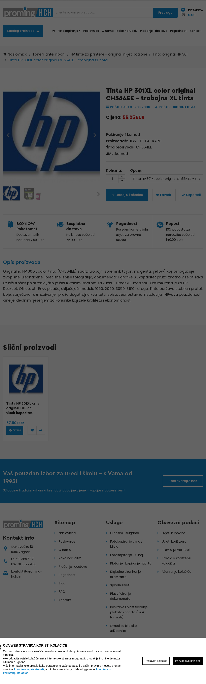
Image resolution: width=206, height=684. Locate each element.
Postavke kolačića (156, 660)
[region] (103, 342)
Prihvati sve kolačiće (188, 660)
